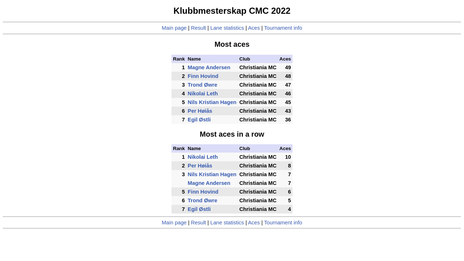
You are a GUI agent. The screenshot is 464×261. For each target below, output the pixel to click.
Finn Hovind (203, 76)
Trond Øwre (202, 85)
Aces (254, 28)
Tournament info (283, 28)
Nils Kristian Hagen (212, 102)
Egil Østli (199, 120)
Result (198, 28)
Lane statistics (227, 28)
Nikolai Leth (203, 93)
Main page (174, 28)
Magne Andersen (209, 67)
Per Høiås (200, 111)
